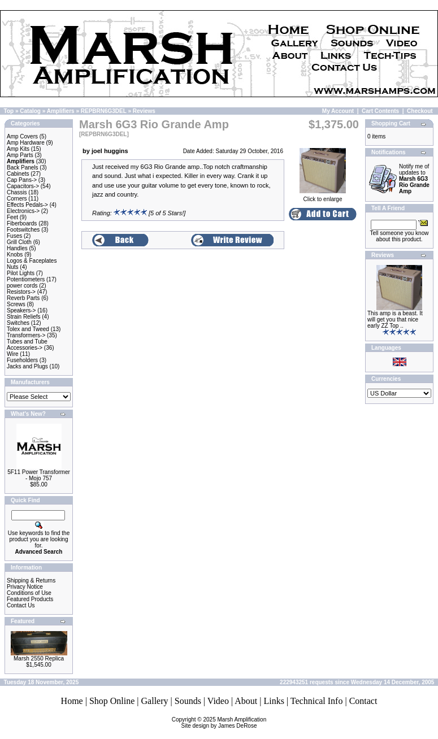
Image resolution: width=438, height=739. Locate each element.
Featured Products (30, 599)
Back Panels (22, 167)
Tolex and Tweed (28, 329)
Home (72, 701)
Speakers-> (21, 310)
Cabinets (18, 174)
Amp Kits (18, 149)
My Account (338, 111)
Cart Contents (380, 111)
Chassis (17, 192)
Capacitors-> (23, 186)
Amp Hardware (26, 143)
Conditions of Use (29, 593)
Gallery (154, 701)
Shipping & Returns (31, 580)
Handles (17, 248)
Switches (18, 323)
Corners (17, 198)
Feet (12, 217)
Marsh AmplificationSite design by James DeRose (224, 722)
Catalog (30, 111)
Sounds (188, 701)
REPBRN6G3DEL (104, 111)
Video (218, 701)
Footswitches (23, 230)
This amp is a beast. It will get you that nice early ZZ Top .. (395, 319)
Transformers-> (26, 335)
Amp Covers (22, 136)
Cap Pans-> (22, 180)
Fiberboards (22, 223)
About (246, 701)
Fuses (14, 236)
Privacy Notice (25, 587)
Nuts (13, 267)
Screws (16, 304)
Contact (363, 701)
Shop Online (112, 701)
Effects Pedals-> (27, 205)
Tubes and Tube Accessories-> (27, 344)
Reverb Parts (23, 298)
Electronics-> (23, 211)
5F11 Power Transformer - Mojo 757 (38, 475)
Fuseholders (22, 360)
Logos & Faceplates (32, 261)
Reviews (144, 111)
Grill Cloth (19, 242)
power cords (22, 285)
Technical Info (316, 701)
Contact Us (20, 605)
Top (9, 111)
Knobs (15, 254)
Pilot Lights (20, 273)
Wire (13, 354)
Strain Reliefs (23, 317)
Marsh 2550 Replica (39, 658)
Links (273, 701)
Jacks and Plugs (27, 366)
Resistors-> (21, 292)
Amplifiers (61, 111)
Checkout (420, 111)
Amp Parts (20, 155)
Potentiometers (26, 279)
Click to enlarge (322, 196)
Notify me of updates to (414, 178)
